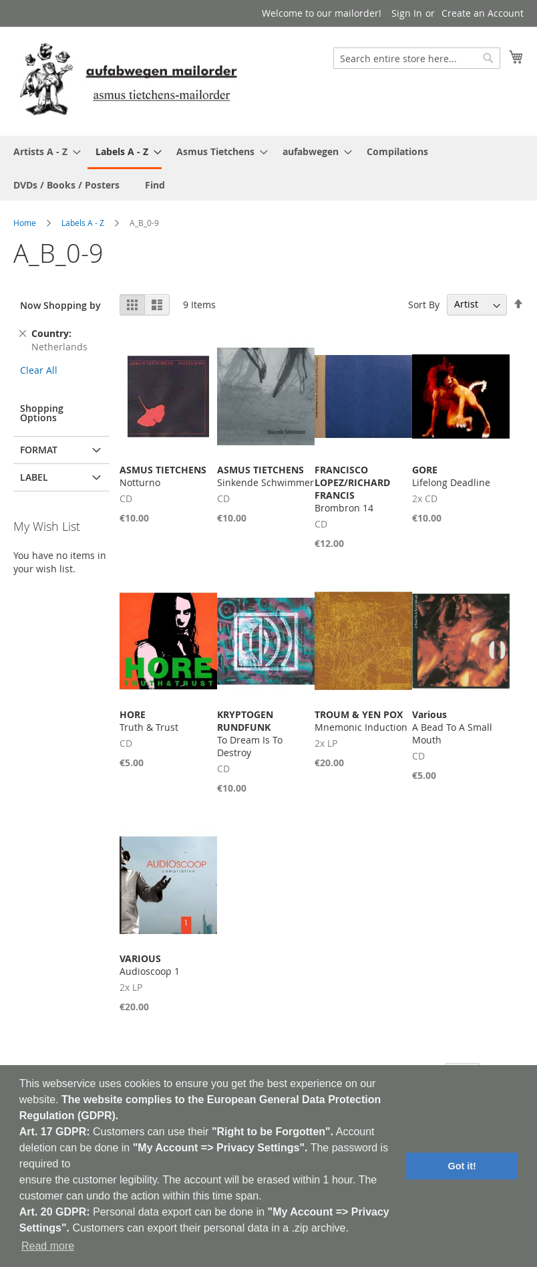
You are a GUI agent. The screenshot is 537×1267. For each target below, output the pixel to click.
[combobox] (416, 58)
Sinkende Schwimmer (265, 476)
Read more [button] (47, 1246)
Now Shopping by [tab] (60, 305)
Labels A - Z (82, 222)
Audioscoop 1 (150, 964)
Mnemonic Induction (361, 720)
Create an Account (482, 13)
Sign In (406, 13)
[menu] (268, 168)
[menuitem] (43, 151)
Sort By (423, 304)
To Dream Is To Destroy (250, 733)
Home (24, 222)
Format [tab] (38, 449)
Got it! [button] (462, 1166)
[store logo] (128, 80)
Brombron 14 (352, 488)
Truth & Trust (149, 720)
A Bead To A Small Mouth (452, 727)
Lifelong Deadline (451, 476)
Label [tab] (34, 477)
